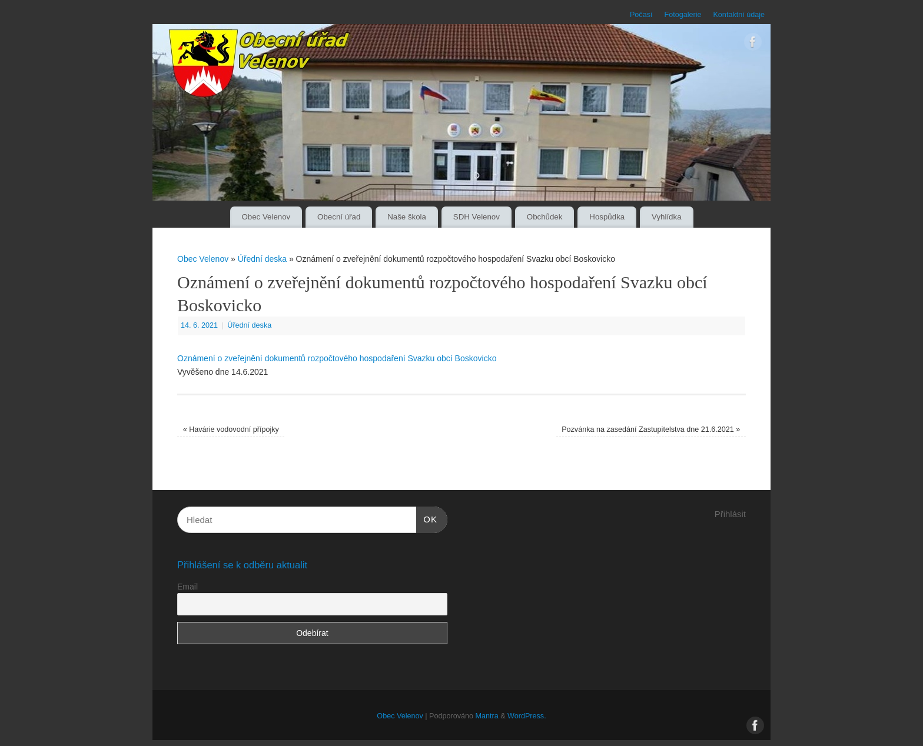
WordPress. (526, 716)
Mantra (486, 716)
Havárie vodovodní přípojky (231, 429)
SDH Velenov (476, 216)
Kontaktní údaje (739, 15)
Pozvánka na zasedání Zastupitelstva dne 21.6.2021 (651, 429)
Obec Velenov (265, 216)
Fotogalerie (682, 15)
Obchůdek (545, 216)
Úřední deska (262, 259)
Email (187, 586)
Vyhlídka (667, 216)
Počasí (641, 15)
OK (426, 517)
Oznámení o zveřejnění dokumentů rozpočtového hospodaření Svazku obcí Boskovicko (336, 358)
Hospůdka (607, 216)
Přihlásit (730, 514)
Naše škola (406, 216)
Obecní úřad (338, 216)
